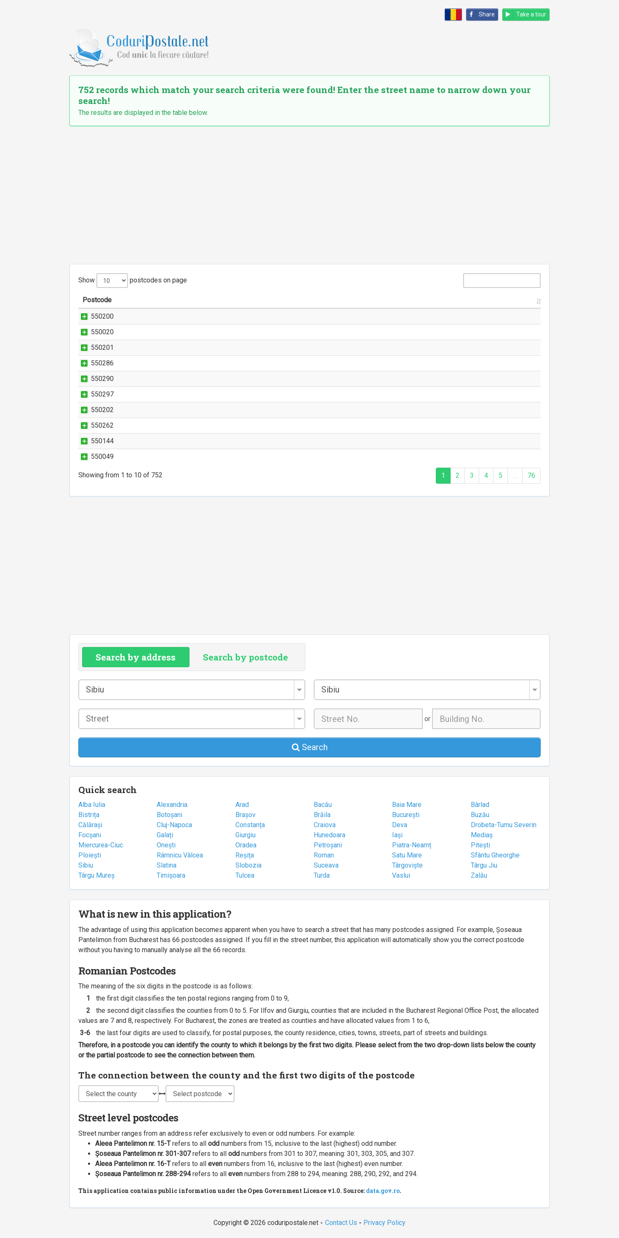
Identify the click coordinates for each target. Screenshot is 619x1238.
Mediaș (482, 835)
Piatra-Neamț (411, 845)
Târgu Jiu (484, 865)
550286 (94, 363)
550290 (94, 379)
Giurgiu (245, 835)
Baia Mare (407, 805)
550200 (94, 316)
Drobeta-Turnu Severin (503, 825)
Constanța (250, 825)
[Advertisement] (309, 195)
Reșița (244, 855)
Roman (324, 855)
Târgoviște (407, 865)
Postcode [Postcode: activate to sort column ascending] (97, 300)
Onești (166, 845)
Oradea (245, 845)
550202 (94, 410)
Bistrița (88, 815)
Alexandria (172, 805)
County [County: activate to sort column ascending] (504, 300)
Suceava (326, 865)
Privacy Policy (384, 1223)
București (405, 815)
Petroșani (328, 845)
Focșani (89, 835)
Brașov (245, 815)
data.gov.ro (383, 1191)
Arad (242, 805)
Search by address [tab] (136, 657)
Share (481, 14)
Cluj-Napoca (174, 825)
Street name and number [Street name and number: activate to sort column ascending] (184, 300)
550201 (94, 347)
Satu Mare (407, 855)
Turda (322, 875)
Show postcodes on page (132, 280)
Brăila (322, 815)
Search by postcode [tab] (245, 657)
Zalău (479, 875)
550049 (94, 457)
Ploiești (89, 855)
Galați (165, 835)
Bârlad (480, 805)
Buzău (480, 815)
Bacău (323, 805)
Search (310, 747)
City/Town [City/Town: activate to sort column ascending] (442, 300)
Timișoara (171, 875)
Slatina (166, 865)
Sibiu (85, 865)
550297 (94, 394)
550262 (94, 425)
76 (531, 475)
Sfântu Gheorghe (495, 855)
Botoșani (169, 815)
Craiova (325, 825)
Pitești (480, 845)
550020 (94, 332)
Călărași (90, 825)
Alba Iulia (91, 805)
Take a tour (524, 14)
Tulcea (244, 875)
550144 (94, 441)
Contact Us (341, 1223)
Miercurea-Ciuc (100, 845)
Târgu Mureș (96, 875)
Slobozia (248, 865)
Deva (399, 825)
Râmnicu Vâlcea (180, 855)
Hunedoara (329, 835)
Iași (397, 835)
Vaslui (401, 875)
